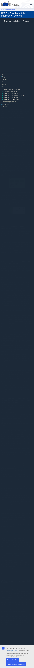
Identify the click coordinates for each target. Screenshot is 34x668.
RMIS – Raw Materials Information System (13, 14)
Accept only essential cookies (15, 664)
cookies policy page (12, 650)
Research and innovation (8, 9)
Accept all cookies (12, 660)
